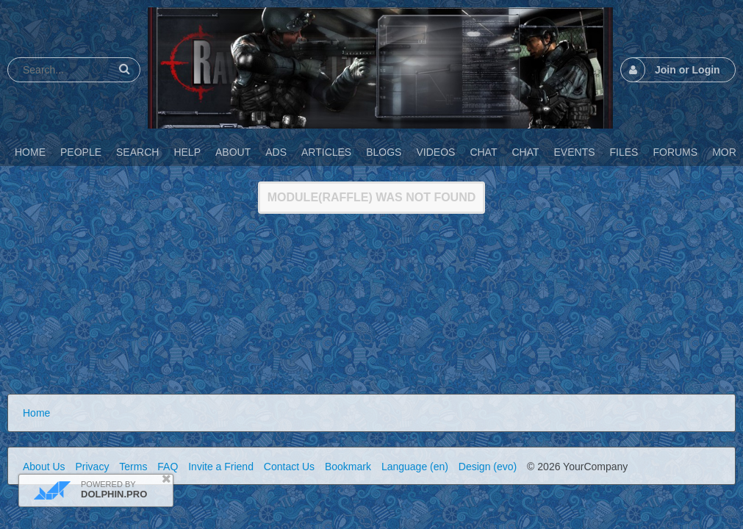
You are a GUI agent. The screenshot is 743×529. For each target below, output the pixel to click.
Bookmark (348, 466)
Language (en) (414, 466)
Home (36, 413)
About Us (44, 466)
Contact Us (289, 466)
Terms (133, 466)
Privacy (92, 466)
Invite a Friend (221, 466)
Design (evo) (488, 466)
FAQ (167, 466)
